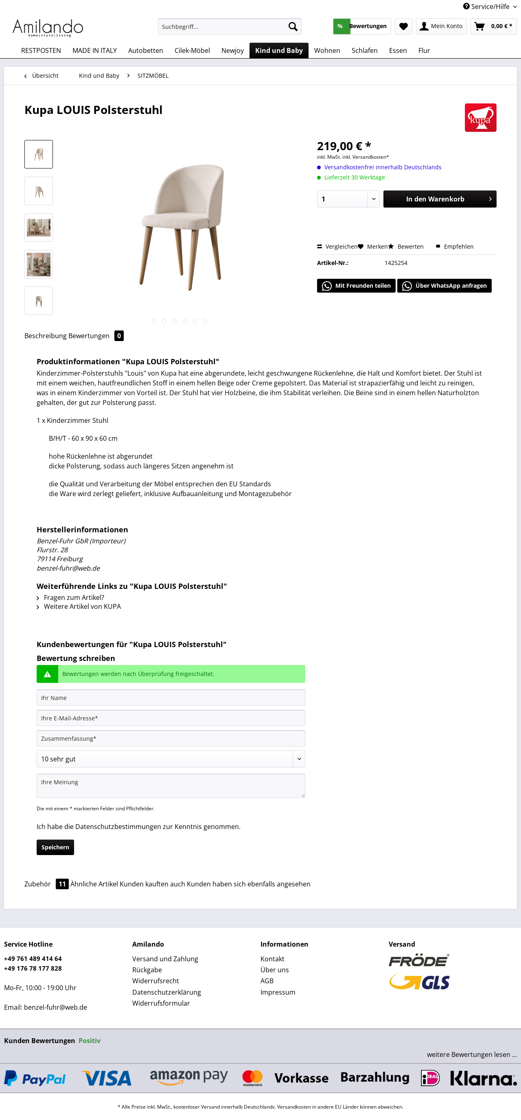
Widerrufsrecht (155, 980)
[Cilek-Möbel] (192, 50)
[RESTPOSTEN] (41, 50)
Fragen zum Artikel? (70, 597)
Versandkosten (294, 1106)
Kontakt (272, 958)
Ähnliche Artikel (94, 883)
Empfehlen (455, 246)
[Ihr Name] (171, 697)
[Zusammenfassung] (171, 738)
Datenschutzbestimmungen (118, 826)
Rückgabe (147, 969)
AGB (267, 980)
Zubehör (47, 883)
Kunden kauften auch (152, 883)
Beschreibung (45, 335)
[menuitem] (230, 30)
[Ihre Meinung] (171, 786)
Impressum (278, 992)
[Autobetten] (146, 50)
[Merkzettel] (403, 26)
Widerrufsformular (161, 1003)
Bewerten (406, 246)
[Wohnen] (327, 50)
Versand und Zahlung (165, 958)
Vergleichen (337, 246)
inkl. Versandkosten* (365, 156)
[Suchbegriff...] (230, 26)
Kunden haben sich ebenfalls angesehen (249, 883)
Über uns (274, 969)
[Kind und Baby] (279, 50)
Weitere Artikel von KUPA (79, 606)
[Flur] (424, 50)
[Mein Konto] (441, 26)
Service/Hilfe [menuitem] (487, 6)
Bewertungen (96, 335)
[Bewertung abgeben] (171, 759)
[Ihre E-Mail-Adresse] (171, 718)
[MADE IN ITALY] (95, 50)
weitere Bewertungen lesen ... (472, 1054)
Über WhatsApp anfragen (444, 286)
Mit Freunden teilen (356, 286)
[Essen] (398, 50)
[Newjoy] (233, 50)
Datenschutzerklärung (166, 992)
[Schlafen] (364, 50)
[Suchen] (293, 26)
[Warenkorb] (494, 26)
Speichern (55, 847)
